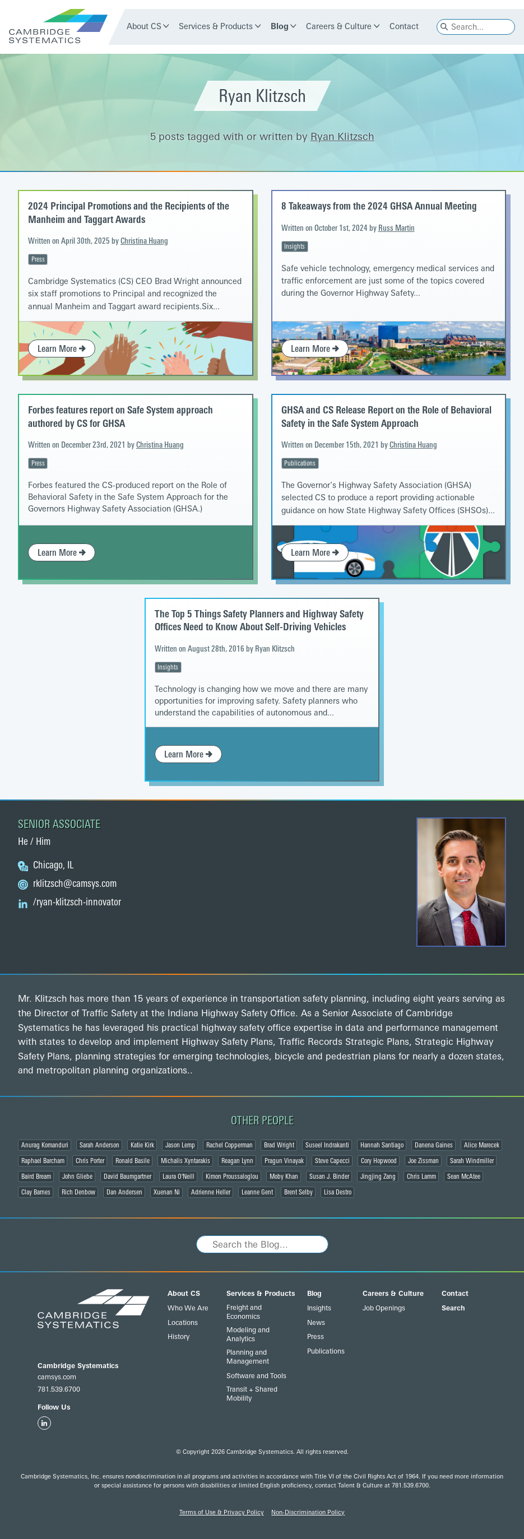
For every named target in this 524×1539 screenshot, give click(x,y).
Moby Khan (284, 1176)
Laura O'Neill (178, 1176)
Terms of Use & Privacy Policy (221, 1512)
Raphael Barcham (42, 1161)
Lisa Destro (337, 1192)
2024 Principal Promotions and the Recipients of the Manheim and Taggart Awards (128, 212)
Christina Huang (144, 241)
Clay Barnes (35, 1192)
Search (453, 1308)
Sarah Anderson (99, 1145)
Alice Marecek (481, 1145)
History (178, 1337)
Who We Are (188, 1308)
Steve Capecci (332, 1161)
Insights (294, 246)
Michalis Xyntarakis (185, 1161)
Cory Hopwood (379, 1161)
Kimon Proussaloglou (232, 1176)
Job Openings (384, 1308)
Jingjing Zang (378, 1176)
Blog (280, 26)
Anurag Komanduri (44, 1145)
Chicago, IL (53, 865)
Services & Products (216, 26)
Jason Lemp (180, 1145)
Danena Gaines (434, 1145)
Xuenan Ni (167, 1192)
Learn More (62, 348)
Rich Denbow (78, 1192)
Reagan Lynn (237, 1161)
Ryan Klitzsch (342, 137)
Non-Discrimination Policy (308, 1512)
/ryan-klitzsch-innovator (77, 902)
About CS (144, 26)
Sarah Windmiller (472, 1161)
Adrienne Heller (210, 1192)
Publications (300, 463)
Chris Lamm (421, 1176)
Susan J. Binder (329, 1176)
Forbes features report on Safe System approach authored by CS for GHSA (120, 416)
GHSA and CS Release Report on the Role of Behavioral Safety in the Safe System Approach (386, 416)
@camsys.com (75, 884)
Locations (183, 1323)
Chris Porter (90, 1161)
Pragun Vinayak (284, 1161)
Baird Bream (36, 1176)
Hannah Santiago (382, 1145)
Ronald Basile (132, 1161)
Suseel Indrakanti (327, 1145)
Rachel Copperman (229, 1145)
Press (38, 259)
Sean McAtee (463, 1176)
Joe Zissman (423, 1161)
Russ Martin (396, 228)
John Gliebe (77, 1176)
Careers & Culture (339, 26)
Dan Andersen (124, 1192)
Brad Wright (279, 1145)
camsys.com (57, 1377)
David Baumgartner (127, 1176)
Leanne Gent (257, 1192)
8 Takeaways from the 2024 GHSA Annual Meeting (379, 206)
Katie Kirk (142, 1145)
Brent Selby (298, 1192)
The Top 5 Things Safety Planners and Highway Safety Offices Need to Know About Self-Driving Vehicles (259, 620)
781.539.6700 (59, 1389)
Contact (404, 26)
